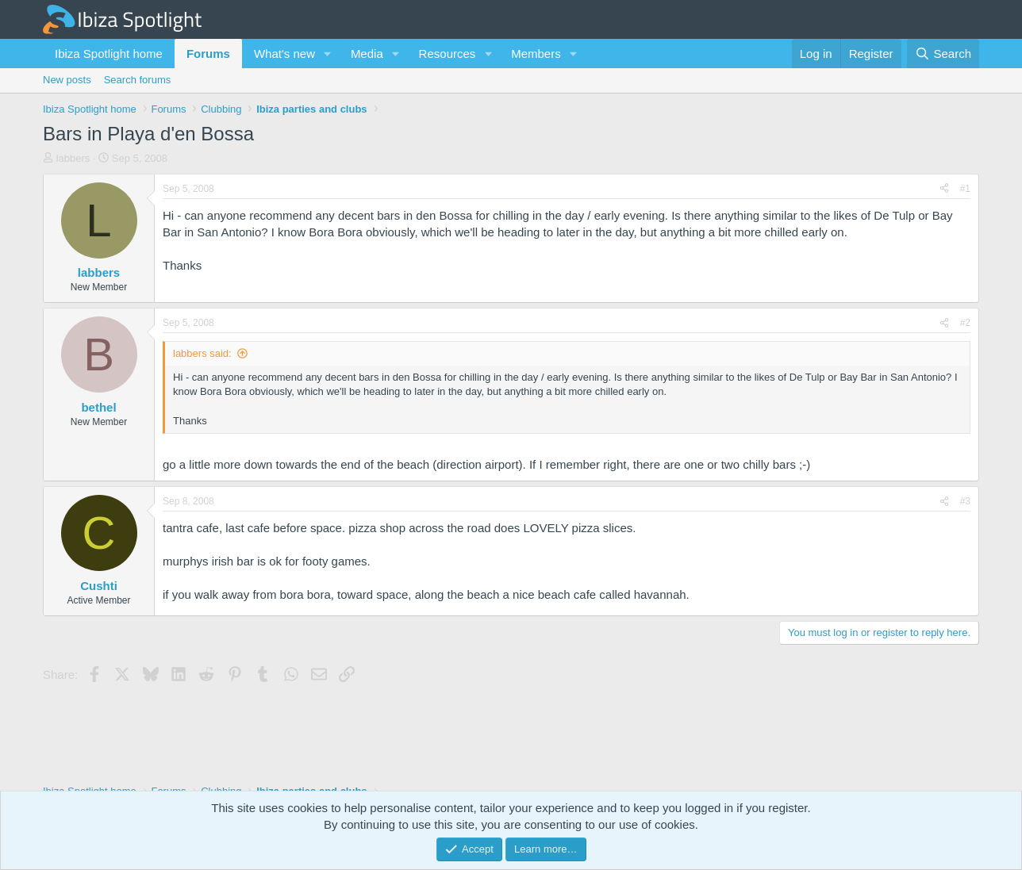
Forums (208, 53)
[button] (328, 53)
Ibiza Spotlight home (109, 53)
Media (367, 53)
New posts (67, 80)
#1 (965, 188)
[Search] (943, 53)
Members (536, 53)
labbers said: (202, 353)
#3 (965, 501)
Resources (447, 53)
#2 (965, 322)
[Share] (944, 189)
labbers (73, 158)
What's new (284, 53)
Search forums (137, 80)
